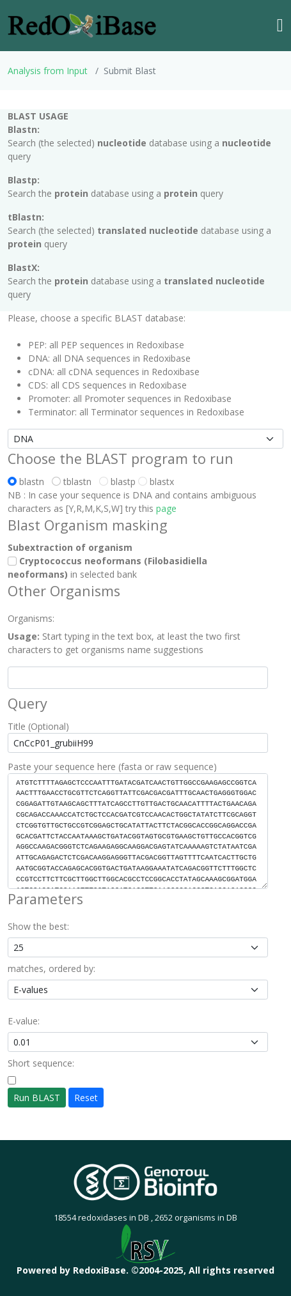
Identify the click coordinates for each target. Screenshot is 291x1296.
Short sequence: (41, 1063)
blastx (156, 481)
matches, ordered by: (51, 968)
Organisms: (31, 618)
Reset (86, 1098)
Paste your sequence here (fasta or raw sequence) (112, 766)
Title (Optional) (38, 726)
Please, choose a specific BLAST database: (96, 318)
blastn (28, 481)
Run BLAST (36, 1098)
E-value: (24, 1021)
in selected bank (107, 567)
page (166, 508)
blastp (117, 481)
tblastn (74, 481)
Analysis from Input (48, 71)
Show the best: (38, 926)
